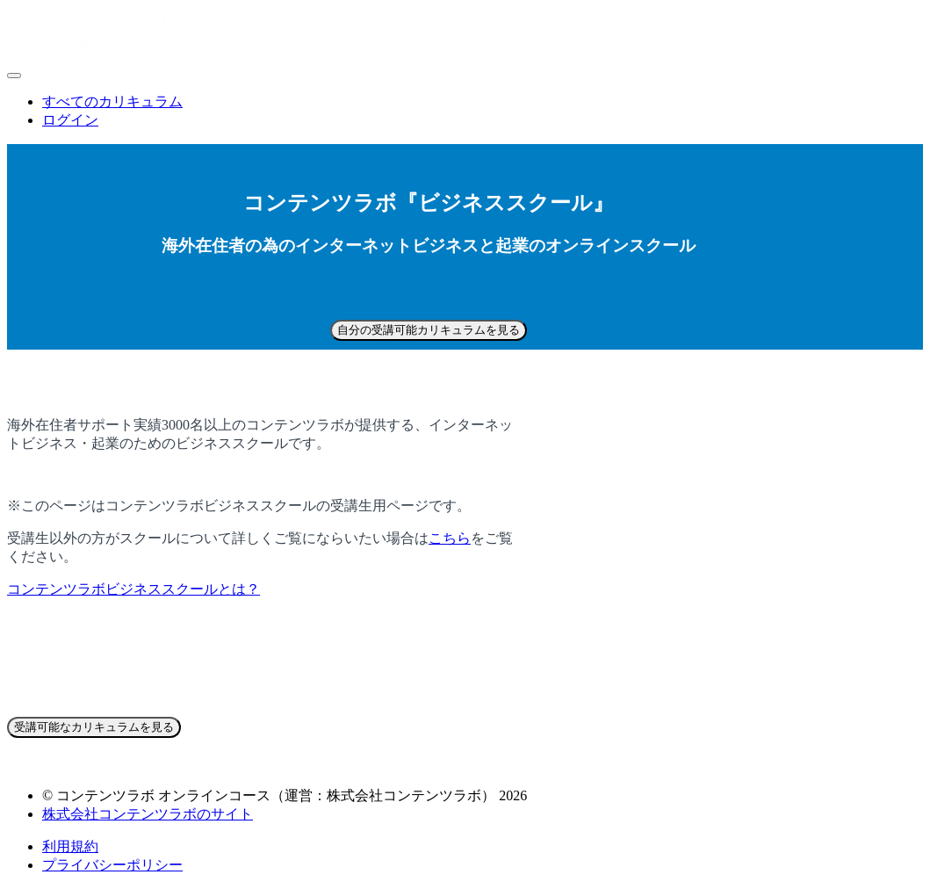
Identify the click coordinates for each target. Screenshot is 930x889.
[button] (14, 75)
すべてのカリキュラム (112, 101)
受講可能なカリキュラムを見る (94, 727)
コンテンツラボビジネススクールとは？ (133, 589)
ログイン (70, 119)
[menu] (465, 111)
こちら (450, 538)
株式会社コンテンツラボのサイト (147, 813)
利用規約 (70, 846)
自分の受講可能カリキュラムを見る (428, 329)
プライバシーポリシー (112, 864)
